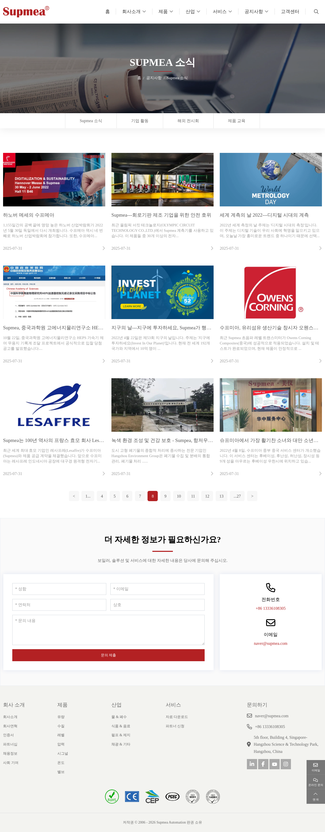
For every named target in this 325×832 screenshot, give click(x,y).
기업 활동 (140, 121)
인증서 (8, 735)
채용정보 (10, 753)
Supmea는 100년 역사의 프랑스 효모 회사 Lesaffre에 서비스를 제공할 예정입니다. (89, 440)
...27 (237, 496)
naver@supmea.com (270, 643)
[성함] (59, 589)
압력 (61, 744)
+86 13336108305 (271, 608)
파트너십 (10, 744)
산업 (190, 11)
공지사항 (254, 11)
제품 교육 (236, 121)
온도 (61, 763)
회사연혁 (10, 726)
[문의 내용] (108, 630)
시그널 (62, 753)
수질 (61, 726)
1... (87, 496)
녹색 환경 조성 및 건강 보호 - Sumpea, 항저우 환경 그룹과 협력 (178, 440)
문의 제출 (108, 655)
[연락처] (59, 605)
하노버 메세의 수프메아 (28, 215)
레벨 (61, 735)
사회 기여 (10, 763)
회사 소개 (14, 705)
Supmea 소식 (91, 121)
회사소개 (131, 11)
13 (221, 496)
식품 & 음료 (120, 726)
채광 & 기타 (120, 744)
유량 (61, 717)
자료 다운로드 (177, 717)
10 (179, 496)
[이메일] (157, 589)
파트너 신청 (175, 726)
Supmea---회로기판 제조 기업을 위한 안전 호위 (161, 215)
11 (193, 496)
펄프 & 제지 (120, 735)
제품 (163, 11)
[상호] (157, 605)
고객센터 (290, 11)
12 (207, 496)
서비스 (220, 11)
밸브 (61, 772)
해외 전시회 (188, 121)
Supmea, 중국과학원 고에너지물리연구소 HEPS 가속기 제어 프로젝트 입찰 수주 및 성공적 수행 (104, 327)
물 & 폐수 (119, 717)
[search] (315, 11)
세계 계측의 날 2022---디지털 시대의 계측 (264, 215)
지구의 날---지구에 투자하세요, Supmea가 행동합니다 (168, 327)
